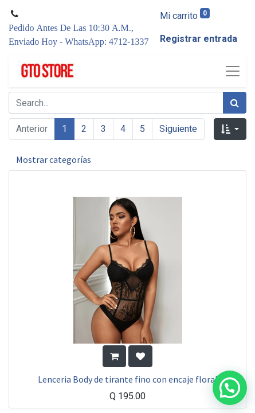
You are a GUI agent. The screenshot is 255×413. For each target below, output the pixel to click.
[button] (230, 129)
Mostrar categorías (53, 159)
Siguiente (178, 128)
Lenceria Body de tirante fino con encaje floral (128, 379)
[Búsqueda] (234, 103)
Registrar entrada (198, 38)
